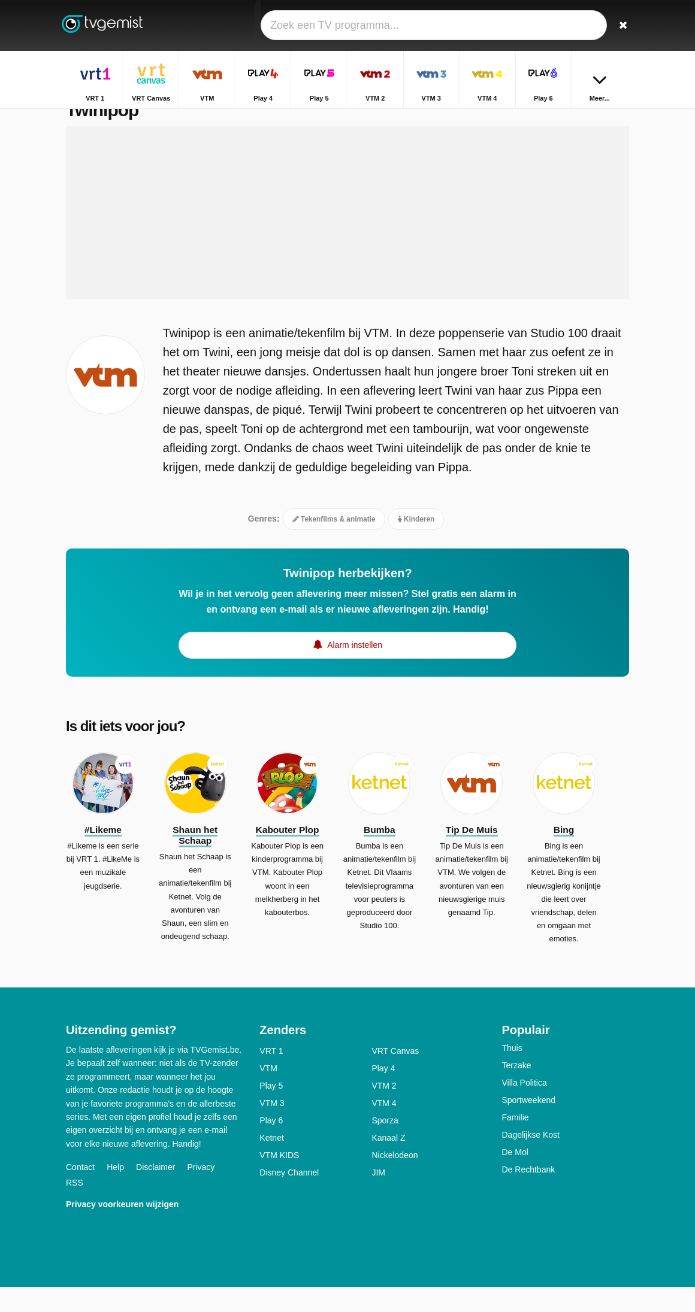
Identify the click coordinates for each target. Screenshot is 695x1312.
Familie (514, 1142)
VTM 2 (383, 1111)
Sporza (384, 1145)
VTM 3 (271, 1128)
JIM (378, 1197)
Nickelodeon (394, 1180)
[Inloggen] (594, 25)
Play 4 (383, 1093)
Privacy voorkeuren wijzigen (122, 1229)
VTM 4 (383, 1128)
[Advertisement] (347, 238)
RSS (74, 1208)
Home (579, 118)
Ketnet (271, 1163)
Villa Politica (523, 1108)
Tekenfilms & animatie (334, 544)
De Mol (514, 1177)
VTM (268, 1093)
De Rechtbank (528, 1194)
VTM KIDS (279, 1180)
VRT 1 (271, 1076)
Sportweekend (528, 1125)
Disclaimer (155, 1192)
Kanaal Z (388, 1163)
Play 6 (271, 1145)
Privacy (200, 1192)
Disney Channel (289, 1197)
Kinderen (416, 544)
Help (115, 1192)
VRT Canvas (395, 1076)
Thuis (511, 1073)
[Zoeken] (622, 25)
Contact (80, 1192)
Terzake (516, 1090)
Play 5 (271, 1111)
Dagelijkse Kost (530, 1160)
